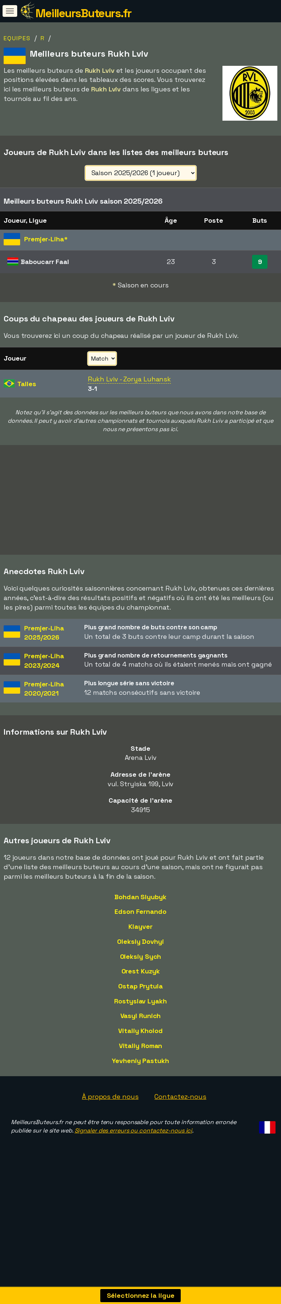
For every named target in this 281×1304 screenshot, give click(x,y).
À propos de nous (110, 1131)
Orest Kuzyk (140, 1006)
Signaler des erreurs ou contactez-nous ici (133, 1165)
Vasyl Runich (140, 1051)
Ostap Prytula (140, 1021)
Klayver (140, 961)
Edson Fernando (140, 946)
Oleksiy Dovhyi (140, 976)
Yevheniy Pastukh (140, 1095)
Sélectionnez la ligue (141, 1295)
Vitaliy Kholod (140, 1066)
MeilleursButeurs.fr (83, 13)
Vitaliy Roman (140, 1080)
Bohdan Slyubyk (140, 931)
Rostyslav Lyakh (140, 1036)
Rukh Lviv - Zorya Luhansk (129, 379)
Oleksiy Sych (140, 991)
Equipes (17, 38)
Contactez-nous (180, 1131)
